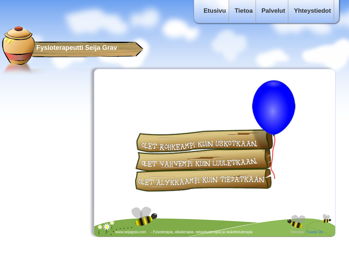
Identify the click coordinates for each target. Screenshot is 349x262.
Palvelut (273, 10)
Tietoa (243, 10)
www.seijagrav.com (130, 232)
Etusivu (215, 10)
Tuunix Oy (314, 232)
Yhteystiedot (312, 10)
